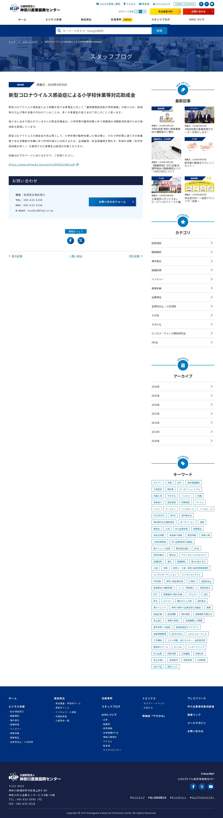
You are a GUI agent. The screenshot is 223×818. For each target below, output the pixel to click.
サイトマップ (163, 3)
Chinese (190, 4)
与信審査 (185, 653)
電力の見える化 (198, 561)
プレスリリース (196, 698)
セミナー (157, 482)
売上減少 (157, 620)
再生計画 (157, 613)
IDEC (179, 482)
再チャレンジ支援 (161, 548)
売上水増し (158, 659)
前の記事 (15, 256)
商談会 (156, 528)
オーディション (187, 521)
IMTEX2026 (177, 633)
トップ (12, 41)
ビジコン (167, 600)
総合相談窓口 (17, 711)
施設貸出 (86, 19)
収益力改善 (158, 535)
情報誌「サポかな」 (154, 715)
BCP (155, 594)
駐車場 (145, 3)
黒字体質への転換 (161, 627)
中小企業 (157, 653)
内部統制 (201, 659)
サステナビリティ (112, 750)
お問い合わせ (198, 11)
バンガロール (187, 508)
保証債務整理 (159, 633)
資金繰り (157, 502)
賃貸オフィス (62, 707)
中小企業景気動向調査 (200, 706)
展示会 (173, 554)
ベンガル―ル (206, 508)
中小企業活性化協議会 (182, 541)
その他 (155, 315)
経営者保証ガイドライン (187, 627)
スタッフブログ (160, 19)
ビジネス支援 (54, 19)
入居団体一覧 (62, 720)
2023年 (156, 413)
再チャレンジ (159, 607)
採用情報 (107, 728)
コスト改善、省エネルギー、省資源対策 (186, 640)
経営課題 (171, 613)
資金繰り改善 (176, 535)
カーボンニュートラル (189, 489)
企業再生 (156, 297)
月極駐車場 (61, 716)
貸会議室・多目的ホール (68, 703)
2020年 (156, 441)
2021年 (156, 432)
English (179, 4)
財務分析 (199, 653)
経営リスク (172, 666)
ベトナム (199, 502)
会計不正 (157, 666)
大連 (155, 567)
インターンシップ (196, 646)
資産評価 (187, 659)
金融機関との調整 (194, 620)
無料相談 (185, 613)
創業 (202, 521)
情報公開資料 (110, 737)
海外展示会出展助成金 (163, 521)
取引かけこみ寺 (184, 600)
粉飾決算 (171, 653)
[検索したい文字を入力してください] (104, 30)
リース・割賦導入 (186, 587)
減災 (206, 594)
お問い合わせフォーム (112, 201)
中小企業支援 (181, 528)
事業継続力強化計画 (172, 594)
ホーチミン (170, 508)
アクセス (131, 3)
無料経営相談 (182, 548)
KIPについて (197, 19)
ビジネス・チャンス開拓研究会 (169, 333)
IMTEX (173, 515)
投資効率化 (205, 587)
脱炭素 (170, 489)
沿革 (105, 719)
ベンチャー (158, 279)
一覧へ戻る (76, 256)
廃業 (208, 607)
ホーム (22, 19)
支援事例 (121, 19)
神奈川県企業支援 (174, 581)
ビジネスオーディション (164, 574)
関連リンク (194, 714)
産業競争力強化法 (203, 613)
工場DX (192, 581)
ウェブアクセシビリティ (203, 797)
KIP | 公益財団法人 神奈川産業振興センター (35, 7)
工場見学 (157, 489)
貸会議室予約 (165, 11)
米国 (169, 482)
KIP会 (155, 342)
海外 (169, 561)
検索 (159, 30)
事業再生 (197, 528)
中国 (165, 567)
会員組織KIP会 (110, 732)
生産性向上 (206, 581)
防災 (155, 600)
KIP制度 (157, 581)
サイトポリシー (179, 797)
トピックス (149, 698)
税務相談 (185, 502)
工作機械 (157, 640)
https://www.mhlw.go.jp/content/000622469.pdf (42, 164)
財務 (199, 495)
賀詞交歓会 (158, 554)
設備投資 (156, 270)
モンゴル (178, 646)
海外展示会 (186, 515)
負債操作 (174, 659)
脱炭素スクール (160, 646)
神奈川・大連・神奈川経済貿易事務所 (191, 567)
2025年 (156, 395)
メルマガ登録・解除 (110, 3)
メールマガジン (196, 722)
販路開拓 (156, 252)
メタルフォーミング (197, 633)
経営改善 (192, 535)
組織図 (106, 724)
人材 (167, 528)
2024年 (156, 404)
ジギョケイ (193, 594)
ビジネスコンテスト (191, 574)
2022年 (156, 422)
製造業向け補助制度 (162, 587)
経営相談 (156, 243)
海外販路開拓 (193, 482)
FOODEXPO (158, 515)
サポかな (156, 324)
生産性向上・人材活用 (164, 306)
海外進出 (156, 261)
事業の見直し (173, 620)
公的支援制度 (159, 541)
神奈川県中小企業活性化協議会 (186, 607)
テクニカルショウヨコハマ (193, 554)
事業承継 (156, 288)
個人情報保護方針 (158, 797)
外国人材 (157, 495)
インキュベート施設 (66, 712)
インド (156, 508)
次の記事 (136, 256)
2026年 (156, 386)
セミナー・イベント (154, 703)
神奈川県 (206, 535)
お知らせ (148, 707)
